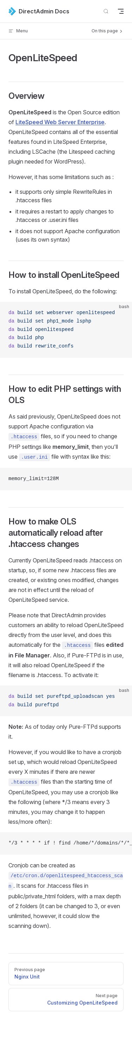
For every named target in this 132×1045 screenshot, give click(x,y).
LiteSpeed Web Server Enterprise (60, 122)
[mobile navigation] (120, 11)
